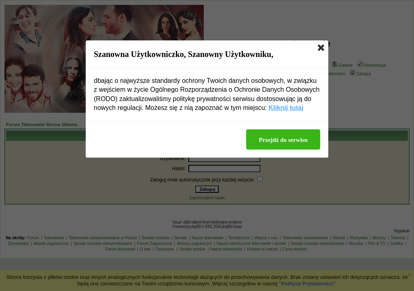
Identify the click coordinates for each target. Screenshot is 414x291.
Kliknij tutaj (285, 107)
